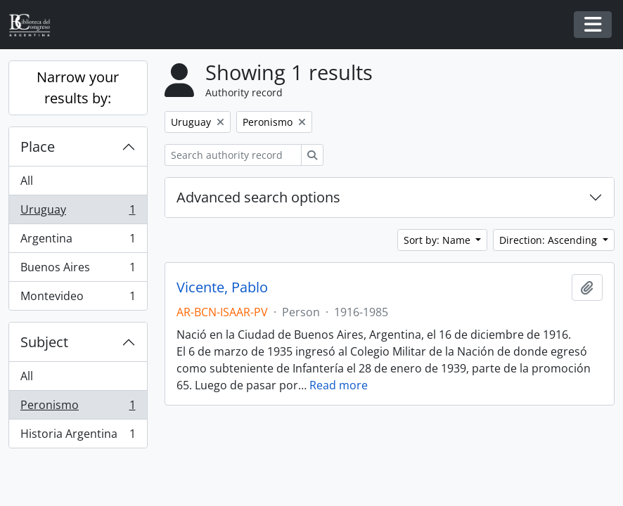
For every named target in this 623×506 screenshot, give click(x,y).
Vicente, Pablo (222, 287)
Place (37, 146)
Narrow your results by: (78, 87)
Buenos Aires (78, 270)
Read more (338, 385)
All (26, 180)
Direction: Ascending (549, 240)
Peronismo (78, 408)
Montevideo (78, 298)
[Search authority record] (233, 155)
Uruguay (78, 212)
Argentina (78, 241)
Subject (44, 341)
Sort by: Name (438, 240)
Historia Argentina (78, 436)
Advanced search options (258, 197)
